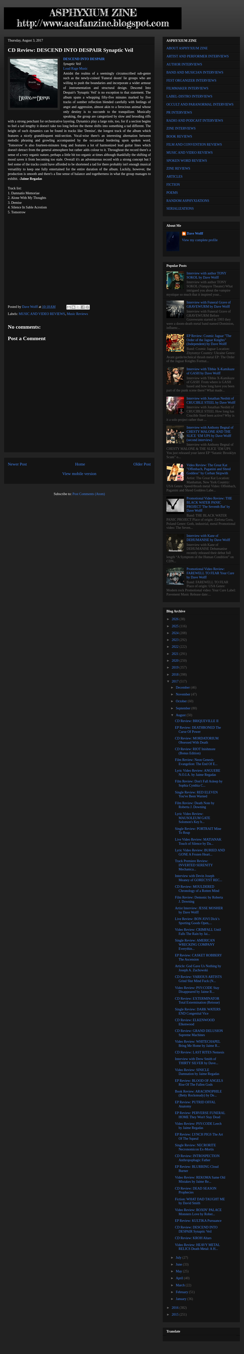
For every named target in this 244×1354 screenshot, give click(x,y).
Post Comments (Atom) (88, 494)
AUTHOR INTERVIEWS (184, 64)
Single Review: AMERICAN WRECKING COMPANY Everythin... (195, 945)
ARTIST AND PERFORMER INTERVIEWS (197, 56)
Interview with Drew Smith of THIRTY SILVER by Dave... (196, 1061)
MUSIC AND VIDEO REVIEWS (42, 314)
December (183, 687)
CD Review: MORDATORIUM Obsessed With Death (197, 740)
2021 (176, 654)
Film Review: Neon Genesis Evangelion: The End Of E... (196, 762)
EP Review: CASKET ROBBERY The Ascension (198, 957)
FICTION (173, 184)
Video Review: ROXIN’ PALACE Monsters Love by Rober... (198, 1212)
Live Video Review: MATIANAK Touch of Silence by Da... (198, 841)
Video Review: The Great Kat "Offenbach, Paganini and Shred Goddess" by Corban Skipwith (209, 469)
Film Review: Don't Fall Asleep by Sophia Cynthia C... (199, 783)
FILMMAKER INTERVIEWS (187, 88)
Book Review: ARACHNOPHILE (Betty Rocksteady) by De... (198, 1093)
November (183, 694)
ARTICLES (174, 176)
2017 (176, 681)
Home (80, 464)
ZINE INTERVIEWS (181, 128)
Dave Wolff (195, 233)
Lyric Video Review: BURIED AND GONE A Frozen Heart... (200, 852)
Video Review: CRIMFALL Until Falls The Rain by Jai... (198, 932)
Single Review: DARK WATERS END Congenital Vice (198, 1011)
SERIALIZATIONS (180, 208)
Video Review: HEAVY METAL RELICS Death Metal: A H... (197, 1247)
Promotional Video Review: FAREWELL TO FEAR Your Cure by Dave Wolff (210, 573)
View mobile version (79, 473)
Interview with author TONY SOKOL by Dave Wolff (206, 275)
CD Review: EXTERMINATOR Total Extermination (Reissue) (197, 1001)
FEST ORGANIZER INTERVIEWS (191, 80)
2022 (176, 647)
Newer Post (17, 464)
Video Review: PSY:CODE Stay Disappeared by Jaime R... (197, 990)
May (179, 1271)
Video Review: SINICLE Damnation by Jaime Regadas (197, 1072)
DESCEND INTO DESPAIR (84, 59)
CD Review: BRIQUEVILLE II (196, 721)
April (180, 1278)
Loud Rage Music (75, 68)
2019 (176, 667)
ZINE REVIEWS (178, 168)
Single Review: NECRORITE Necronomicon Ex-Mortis (195, 1147)
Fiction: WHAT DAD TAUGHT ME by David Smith (200, 1201)
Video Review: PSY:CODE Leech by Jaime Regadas (198, 1126)
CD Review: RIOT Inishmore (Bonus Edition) (195, 751)
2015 (176, 1314)
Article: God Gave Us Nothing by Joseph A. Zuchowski (198, 968)
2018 (176, 674)
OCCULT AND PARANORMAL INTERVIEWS (200, 104)
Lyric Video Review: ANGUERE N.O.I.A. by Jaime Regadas (197, 773)
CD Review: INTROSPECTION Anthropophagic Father (197, 1158)
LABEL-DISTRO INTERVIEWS (189, 96)
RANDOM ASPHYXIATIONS (187, 201)
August (181, 715)
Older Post (142, 464)
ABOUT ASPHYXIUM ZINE (187, 48)
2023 (176, 640)
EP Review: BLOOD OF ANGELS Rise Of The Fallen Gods (199, 1083)
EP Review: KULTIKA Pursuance (198, 1221)
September (183, 708)
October (182, 701)
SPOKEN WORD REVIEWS (186, 160)
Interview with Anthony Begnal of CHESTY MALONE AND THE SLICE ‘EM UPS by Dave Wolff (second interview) (210, 434)
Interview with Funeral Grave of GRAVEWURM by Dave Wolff (209, 304)
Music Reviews (77, 314)
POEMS (172, 193)
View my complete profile (200, 240)
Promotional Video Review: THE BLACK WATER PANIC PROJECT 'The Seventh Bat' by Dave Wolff (209, 504)
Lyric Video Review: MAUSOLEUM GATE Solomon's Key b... (192, 818)
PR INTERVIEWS (179, 112)
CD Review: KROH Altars (193, 1238)
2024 (176, 633)
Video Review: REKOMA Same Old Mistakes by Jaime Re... (200, 1179)
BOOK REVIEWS (179, 136)
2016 (176, 1308)
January (181, 1299)
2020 (176, 660)
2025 (176, 626)
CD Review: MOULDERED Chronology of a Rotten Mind (197, 889)
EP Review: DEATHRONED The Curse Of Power (198, 730)
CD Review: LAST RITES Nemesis (199, 1052)
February (182, 1292)
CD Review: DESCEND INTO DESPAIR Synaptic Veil (196, 1229)
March (180, 1285)
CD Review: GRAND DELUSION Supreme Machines (199, 1033)
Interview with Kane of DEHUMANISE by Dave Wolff (208, 538)
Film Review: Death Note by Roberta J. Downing (194, 805)
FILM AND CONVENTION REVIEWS (194, 144)
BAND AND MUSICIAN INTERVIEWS (194, 72)
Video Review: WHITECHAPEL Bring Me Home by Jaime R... (197, 1044)
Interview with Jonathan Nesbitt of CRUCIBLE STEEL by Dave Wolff (211, 400)
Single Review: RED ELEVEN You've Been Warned (196, 794)
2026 (176, 619)
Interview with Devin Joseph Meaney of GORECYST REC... (198, 878)
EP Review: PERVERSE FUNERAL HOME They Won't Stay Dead (200, 1115)
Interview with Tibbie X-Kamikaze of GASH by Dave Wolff (210, 371)
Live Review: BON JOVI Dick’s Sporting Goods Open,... (197, 921)
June (179, 1264)
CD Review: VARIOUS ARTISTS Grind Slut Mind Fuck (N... (198, 979)
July (179, 1257)
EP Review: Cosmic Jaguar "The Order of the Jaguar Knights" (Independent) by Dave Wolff (209, 340)
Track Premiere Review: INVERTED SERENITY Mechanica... (194, 865)
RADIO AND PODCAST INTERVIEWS (194, 120)
